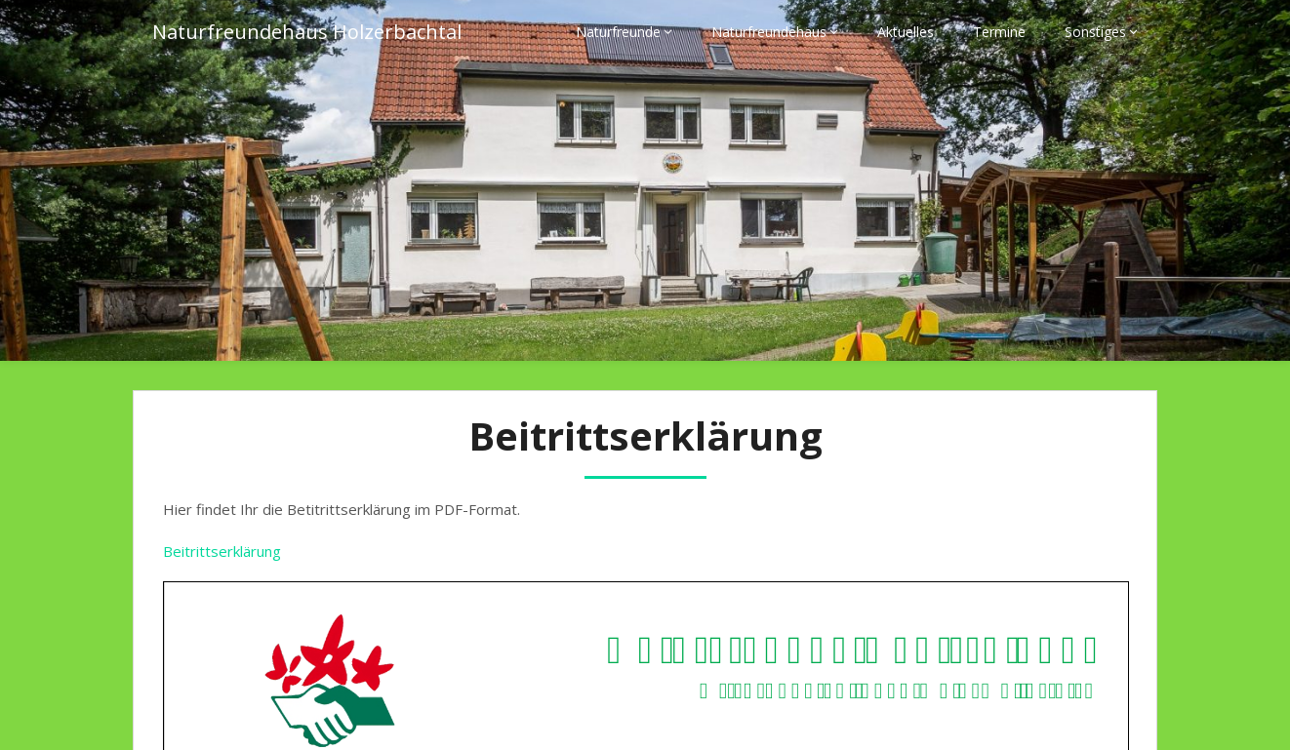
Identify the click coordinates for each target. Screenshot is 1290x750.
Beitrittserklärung (222, 551)
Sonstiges (1095, 31)
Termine (999, 31)
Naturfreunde (618, 31)
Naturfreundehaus (768, 31)
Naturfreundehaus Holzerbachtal (307, 32)
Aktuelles (905, 31)
